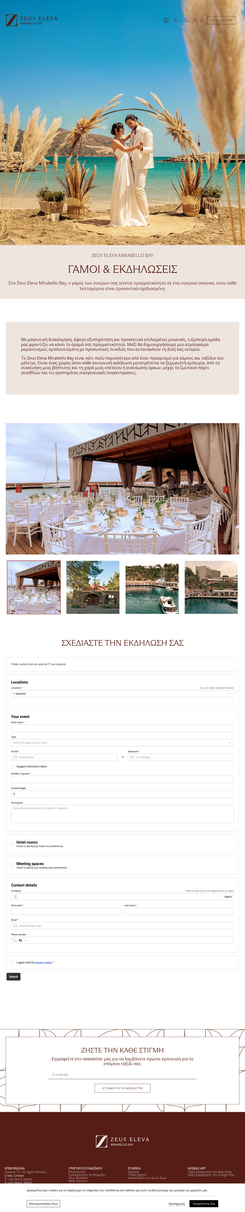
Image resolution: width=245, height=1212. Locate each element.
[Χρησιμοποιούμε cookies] (6, 1205)
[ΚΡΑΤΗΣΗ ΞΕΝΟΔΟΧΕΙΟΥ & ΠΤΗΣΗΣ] (202, 20)
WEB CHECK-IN (221, 20)
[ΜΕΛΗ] (195, 20)
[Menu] (166, 20)
